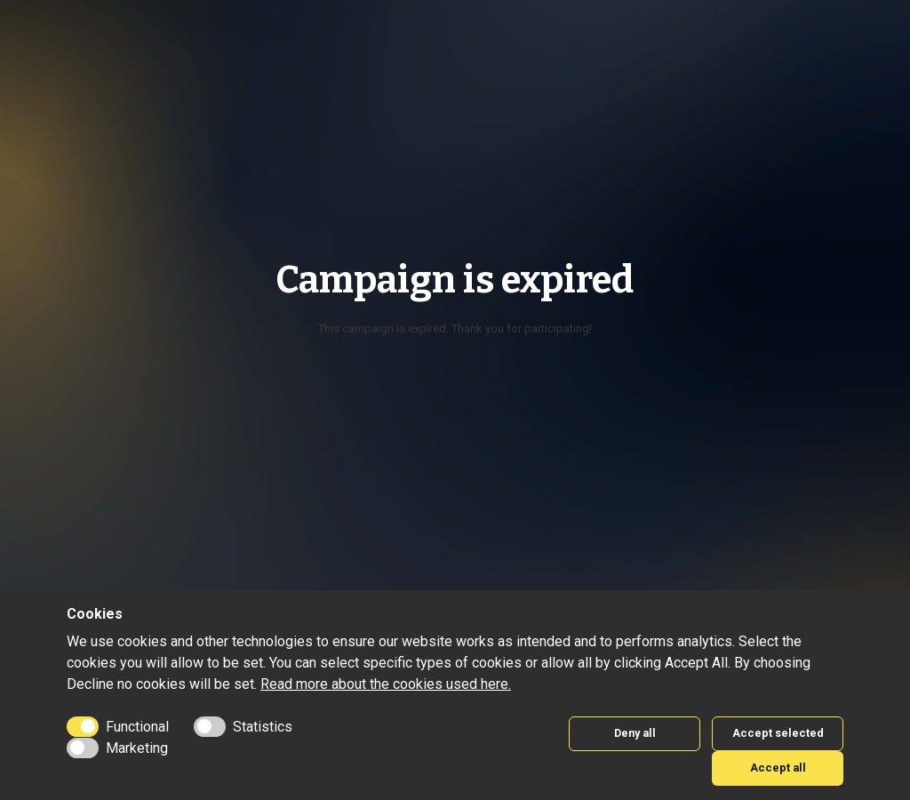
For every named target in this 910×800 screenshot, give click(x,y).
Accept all (778, 767)
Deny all (635, 733)
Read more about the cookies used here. (385, 684)
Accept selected (778, 733)
